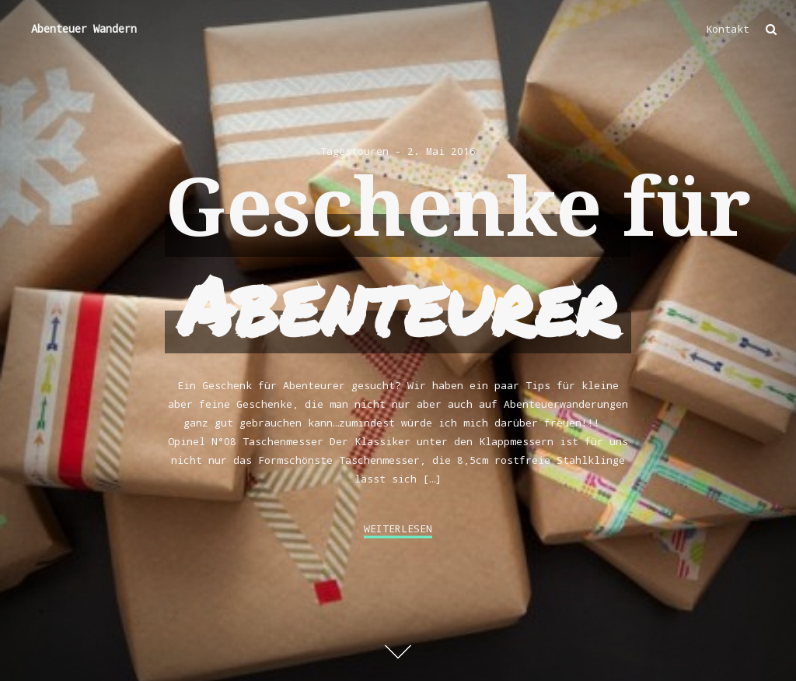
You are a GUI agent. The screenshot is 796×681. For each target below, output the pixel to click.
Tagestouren (354, 151)
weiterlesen (398, 528)
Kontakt (727, 29)
